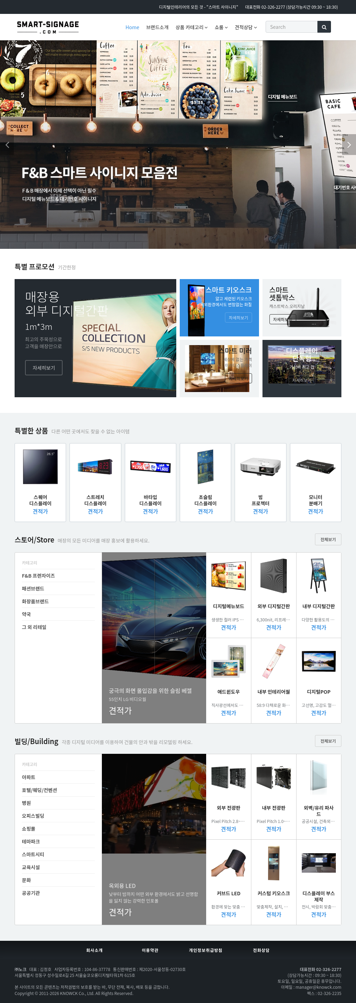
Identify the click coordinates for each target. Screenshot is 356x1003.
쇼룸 (221, 27)
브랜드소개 (157, 27)
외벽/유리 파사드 (319, 810)
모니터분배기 (315, 500)
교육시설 (31, 867)
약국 (26, 614)
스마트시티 (33, 854)
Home (132, 27)
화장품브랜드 (35, 601)
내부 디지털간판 (318, 606)
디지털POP (319, 691)
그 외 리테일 (34, 626)
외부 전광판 (229, 807)
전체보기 (328, 539)
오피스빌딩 (33, 815)
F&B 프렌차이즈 (38, 575)
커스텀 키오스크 (274, 893)
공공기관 (31, 892)
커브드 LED (229, 893)
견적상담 (246, 27)
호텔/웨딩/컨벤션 (39, 789)
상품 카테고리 (192, 27)
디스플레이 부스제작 (318, 896)
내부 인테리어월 (274, 691)
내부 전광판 (274, 807)
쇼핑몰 (28, 828)
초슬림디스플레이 (205, 500)
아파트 (28, 777)
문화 (26, 879)
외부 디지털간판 (274, 606)
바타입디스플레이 (150, 500)
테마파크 (31, 841)
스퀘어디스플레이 (40, 500)
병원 (26, 802)
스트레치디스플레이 (95, 500)
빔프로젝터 (261, 500)
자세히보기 (44, 367)
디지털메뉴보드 (228, 606)
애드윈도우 (228, 691)
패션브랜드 (33, 588)
